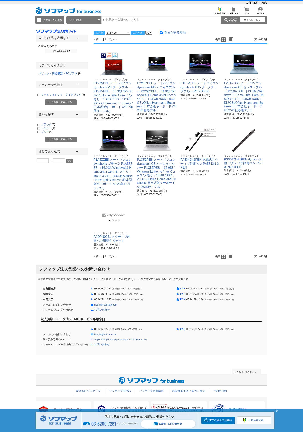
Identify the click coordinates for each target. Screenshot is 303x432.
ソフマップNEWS (120, 391)
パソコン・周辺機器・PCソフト (59, 73)
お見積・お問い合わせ (168, 423)
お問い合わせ (102, 309)
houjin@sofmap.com (105, 304)
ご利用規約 (252, 2)
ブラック (48, 124)
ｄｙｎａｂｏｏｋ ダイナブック (63, 94)
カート (247, 12)
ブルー (46, 131)
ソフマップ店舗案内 (151, 391)
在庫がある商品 (47, 46)
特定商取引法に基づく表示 (188, 391)
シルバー (48, 128)
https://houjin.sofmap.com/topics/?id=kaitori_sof (120, 339)
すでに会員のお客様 (220, 420)
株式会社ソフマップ (88, 391)
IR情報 (263, 2)
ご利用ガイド (233, 12)
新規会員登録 (220, 12)
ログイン (260, 12)
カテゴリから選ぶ (52, 20)
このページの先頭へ (246, 372)
